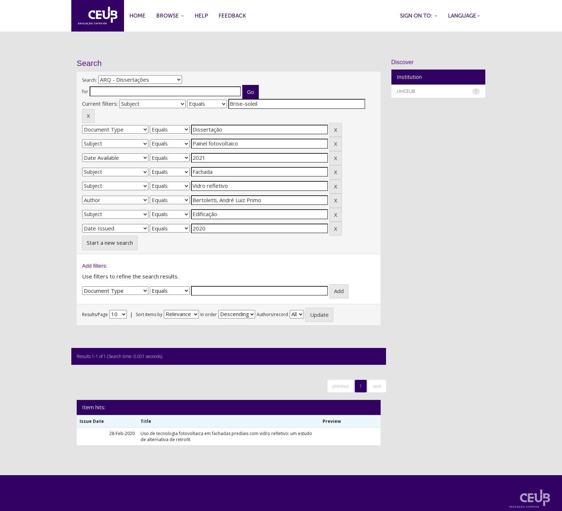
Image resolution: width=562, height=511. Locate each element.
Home (137, 16)
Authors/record (272, 314)
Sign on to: (418, 16)
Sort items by (149, 314)
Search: (89, 80)
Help (201, 16)
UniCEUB (406, 91)
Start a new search (110, 242)
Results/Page (95, 314)
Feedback (232, 16)
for (85, 92)
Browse (170, 16)
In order (208, 314)
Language (464, 16)
